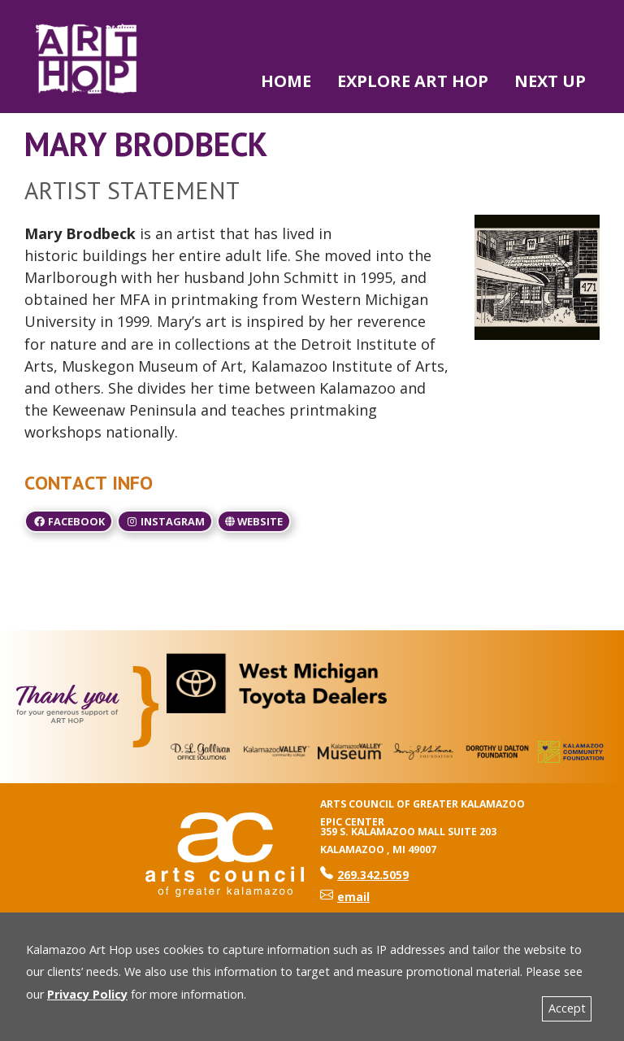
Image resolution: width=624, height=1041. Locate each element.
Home (286, 81)
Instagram (165, 521)
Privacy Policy (87, 994)
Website (254, 521)
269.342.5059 (364, 874)
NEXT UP (550, 81)
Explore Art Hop (412, 81)
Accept (567, 1008)
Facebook (68, 521)
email (345, 896)
